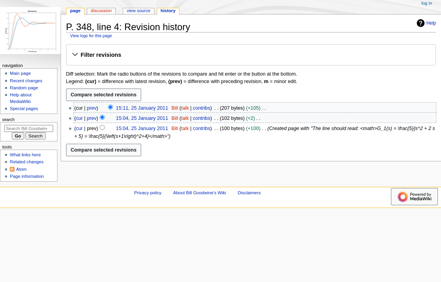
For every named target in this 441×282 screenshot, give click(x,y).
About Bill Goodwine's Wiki (199, 192)
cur (79, 118)
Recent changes (26, 80)
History (168, 10)
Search (8, 119)
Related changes (26, 161)
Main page (20, 73)
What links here (25, 154)
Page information (27, 176)
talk (185, 108)
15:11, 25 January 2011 (142, 108)
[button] (250, 55)
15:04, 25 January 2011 (142, 118)
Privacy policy (147, 192)
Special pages (24, 108)
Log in (426, 3)
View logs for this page (91, 35)
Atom (21, 169)
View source (138, 10)
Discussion (101, 10)
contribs (201, 108)
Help (425, 23)
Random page (24, 87)
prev (92, 108)
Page (75, 10)
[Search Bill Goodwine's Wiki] (28, 128)
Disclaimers (249, 192)
